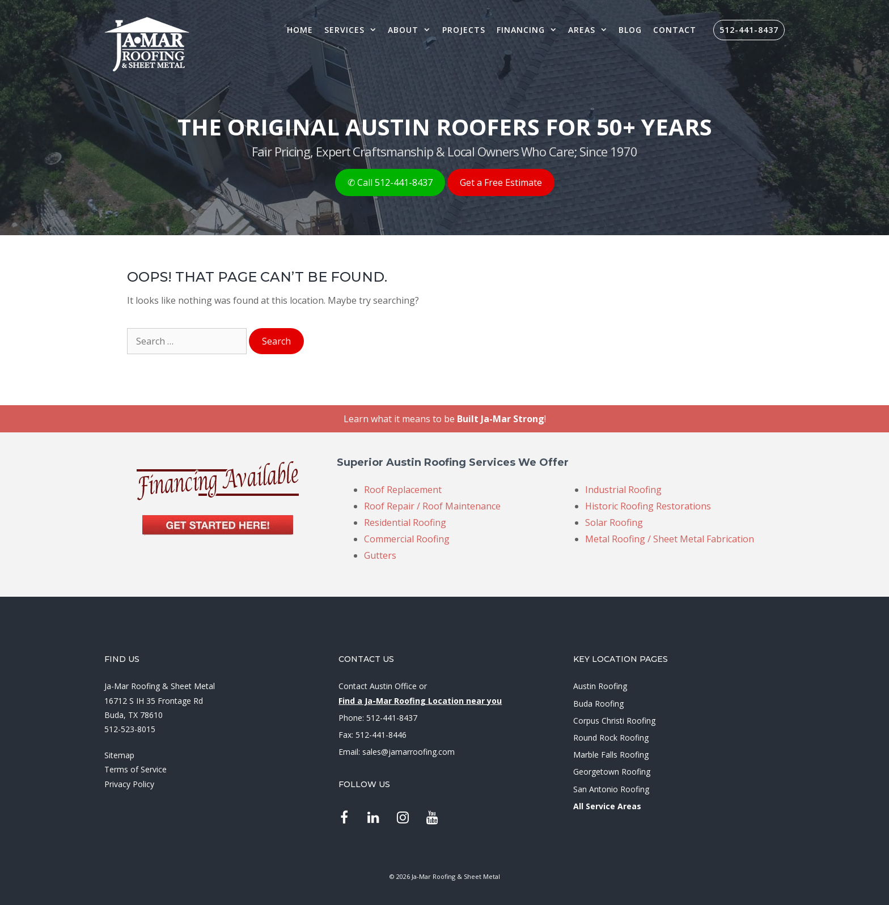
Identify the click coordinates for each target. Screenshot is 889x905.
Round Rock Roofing (611, 737)
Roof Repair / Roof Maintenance (432, 506)
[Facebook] (344, 818)
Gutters (380, 555)
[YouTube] (432, 818)
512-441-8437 (748, 29)
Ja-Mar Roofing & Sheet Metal (159, 686)
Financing (529, 30)
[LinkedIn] (373, 818)
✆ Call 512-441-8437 (390, 182)
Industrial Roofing (623, 489)
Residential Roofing (405, 522)
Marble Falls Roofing (611, 754)
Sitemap (119, 755)
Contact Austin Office (377, 686)
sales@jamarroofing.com (408, 751)
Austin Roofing (600, 686)
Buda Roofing (598, 703)
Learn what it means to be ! (445, 419)
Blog (630, 29)
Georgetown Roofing (611, 771)
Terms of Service (135, 769)
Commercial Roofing (407, 539)
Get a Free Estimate (501, 182)
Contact (674, 29)
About (412, 30)
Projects (463, 29)
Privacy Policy (129, 784)
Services (353, 30)
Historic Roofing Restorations (648, 506)
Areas (590, 30)
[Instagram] (403, 818)
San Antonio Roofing (611, 789)
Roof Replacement (403, 489)
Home (300, 29)
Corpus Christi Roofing (614, 720)
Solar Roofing (614, 522)
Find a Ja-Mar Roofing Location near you (420, 700)
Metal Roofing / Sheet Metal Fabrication (669, 539)
